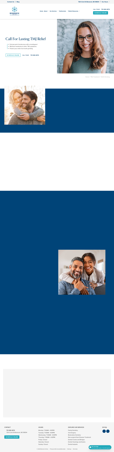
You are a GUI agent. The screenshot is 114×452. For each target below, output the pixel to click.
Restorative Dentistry (74, 434)
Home (41, 11)
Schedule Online (100, 13)
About (45, 11)
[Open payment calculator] (100, 447)
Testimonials (62, 11)
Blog (18, 2)
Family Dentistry (73, 430)
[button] (104, 430)
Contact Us (10, 2)
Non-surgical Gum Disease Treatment (79, 437)
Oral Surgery (72, 432)
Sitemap (69, 448)
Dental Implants (73, 444)
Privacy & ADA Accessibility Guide (57, 448)
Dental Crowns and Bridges (76, 439)
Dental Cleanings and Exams (76, 441)
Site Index (75, 448)
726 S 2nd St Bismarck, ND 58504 (88, 2)
